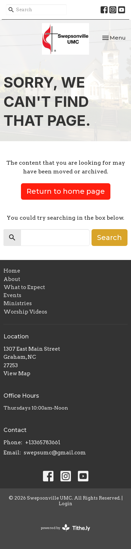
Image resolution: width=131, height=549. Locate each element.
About (11, 279)
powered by (65, 528)
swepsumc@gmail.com (55, 453)
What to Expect (24, 287)
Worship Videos (25, 312)
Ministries (17, 303)
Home (11, 271)
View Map (16, 373)
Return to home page (66, 191)
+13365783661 (42, 442)
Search (109, 237)
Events (12, 295)
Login (65, 503)
